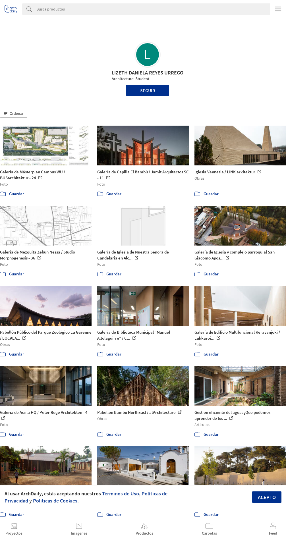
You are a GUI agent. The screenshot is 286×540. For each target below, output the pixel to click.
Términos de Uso (120, 493)
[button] (13, 114)
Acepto (267, 497)
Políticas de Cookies (55, 500)
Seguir (147, 90)
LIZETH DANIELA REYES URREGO (147, 72)
